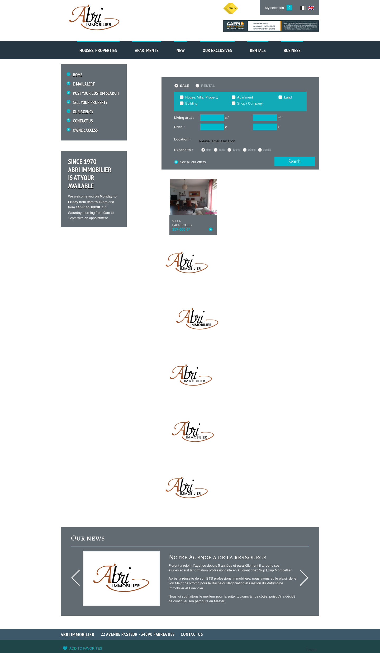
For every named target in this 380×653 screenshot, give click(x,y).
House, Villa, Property (201, 97)
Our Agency (83, 112)
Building (191, 103)
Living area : (184, 118)
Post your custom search (96, 93)
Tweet (311, 649)
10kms (236, 149)
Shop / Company (250, 103)
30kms (267, 149)
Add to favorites (85, 648)
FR (303, 8)
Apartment (245, 97)
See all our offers (190, 162)
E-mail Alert (84, 84)
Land (288, 97)
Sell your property (90, 102)
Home (77, 75)
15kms (251, 149)
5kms (222, 149)
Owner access (85, 130)
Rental (208, 86)
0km (208, 149)
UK (311, 8)
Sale (184, 86)
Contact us (83, 121)
